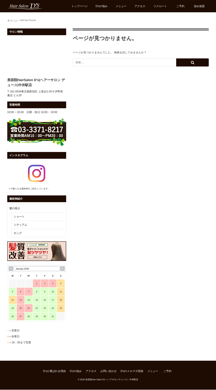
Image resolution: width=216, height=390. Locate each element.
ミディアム (20, 225)
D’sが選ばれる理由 (54, 371)
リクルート (160, 6)
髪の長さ (14, 208)
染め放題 (199, 6)
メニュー (121, 6)
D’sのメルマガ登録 (132, 371)
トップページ (80, 6)
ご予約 (182, 6)
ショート (18, 216)
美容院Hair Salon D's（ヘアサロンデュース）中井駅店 (111, 380)
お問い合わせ (108, 371)
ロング (17, 233)
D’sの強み (102, 6)
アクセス (140, 6)
